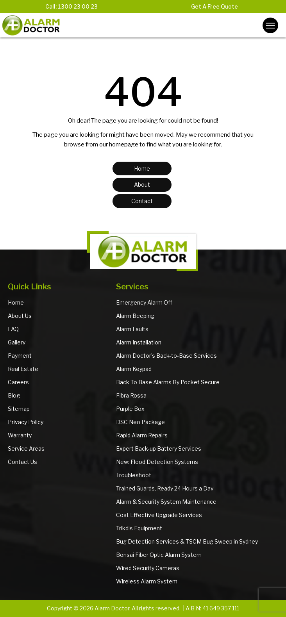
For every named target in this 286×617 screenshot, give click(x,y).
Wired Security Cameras (147, 568)
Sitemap (19, 408)
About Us (20, 315)
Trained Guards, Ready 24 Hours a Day (164, 488)
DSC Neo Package (140, 422)
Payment (20, 355)
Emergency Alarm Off (144, 302)
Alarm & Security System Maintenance (166, 501)
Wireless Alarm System (146, 581)
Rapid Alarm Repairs (142, 435)
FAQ (13, 329)
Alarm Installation (138, 342)
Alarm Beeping (135, 315)
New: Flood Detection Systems (157, 461)
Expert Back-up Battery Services (158, 448)
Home (16, 302)
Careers (18, 382)
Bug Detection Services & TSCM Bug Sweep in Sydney (187, 541)
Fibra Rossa (131, 395)
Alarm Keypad (134, 369)
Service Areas (26, 448)
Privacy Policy (25, 422)
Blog (14, 395)
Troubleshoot (133, 475)
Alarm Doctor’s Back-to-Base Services (166, 355)
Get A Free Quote (214, 6)
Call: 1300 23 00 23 (71, 6)
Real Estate (23, 369)
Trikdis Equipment (139, 528)
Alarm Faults (132, 329)
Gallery (16, 342)
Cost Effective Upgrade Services (159, 515)
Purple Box (130, 408)
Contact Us (22, 461)
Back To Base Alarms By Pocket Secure (168, 382)
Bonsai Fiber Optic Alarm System (159, 554)
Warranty (20, 435)
